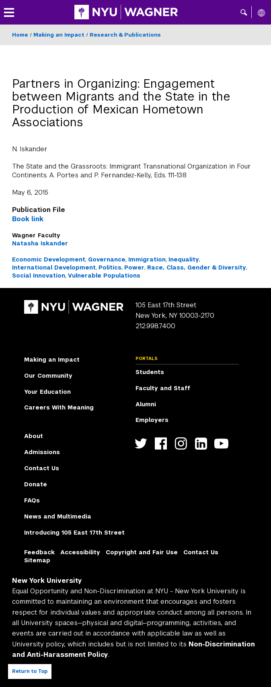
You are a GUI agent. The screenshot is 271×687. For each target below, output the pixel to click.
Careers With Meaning (59, 407)
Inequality (183, 259)
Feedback (39, 552)
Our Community (48, 375)
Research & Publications (125, 34)
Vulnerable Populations (104, 275)
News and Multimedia (57, 516)
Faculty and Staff (163, 388)
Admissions (42, 452)
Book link (27, 219)
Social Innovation (38, 275)
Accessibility (80, 552)
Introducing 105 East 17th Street (74, 532)
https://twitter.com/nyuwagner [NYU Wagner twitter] (143, 443)
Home (20, 34)
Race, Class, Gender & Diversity (196, 267)
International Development (54, 267)
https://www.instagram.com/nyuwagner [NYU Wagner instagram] (183, 443)
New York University (47, 580)
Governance (106, 259)
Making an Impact (58, 34)
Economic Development (48, 259)
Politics (110, 267)
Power (134, 267)
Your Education (47, 391)
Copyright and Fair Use (142, 552)
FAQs (32, 500)
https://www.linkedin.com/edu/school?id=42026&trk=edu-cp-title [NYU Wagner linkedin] (203, 443)
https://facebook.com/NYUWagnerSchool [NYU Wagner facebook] (163, 443)
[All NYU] (261, 12)
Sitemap (37, 560)
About (33, 436)
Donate (35, 484)
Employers (152, 420)
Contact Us (41, 468)
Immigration (147, 259)
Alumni (146, 404)
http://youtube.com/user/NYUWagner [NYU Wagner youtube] (223, 443)
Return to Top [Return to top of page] (29, 671)
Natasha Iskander (40, 243)
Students (150, 372)
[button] (243, 12)
